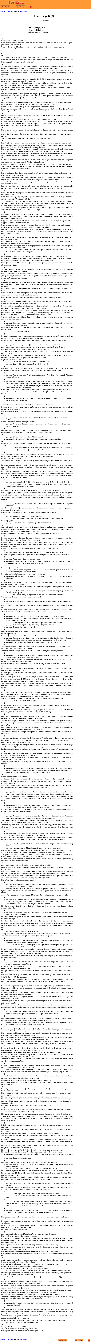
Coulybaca (23, 11)
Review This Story (6, 11)
